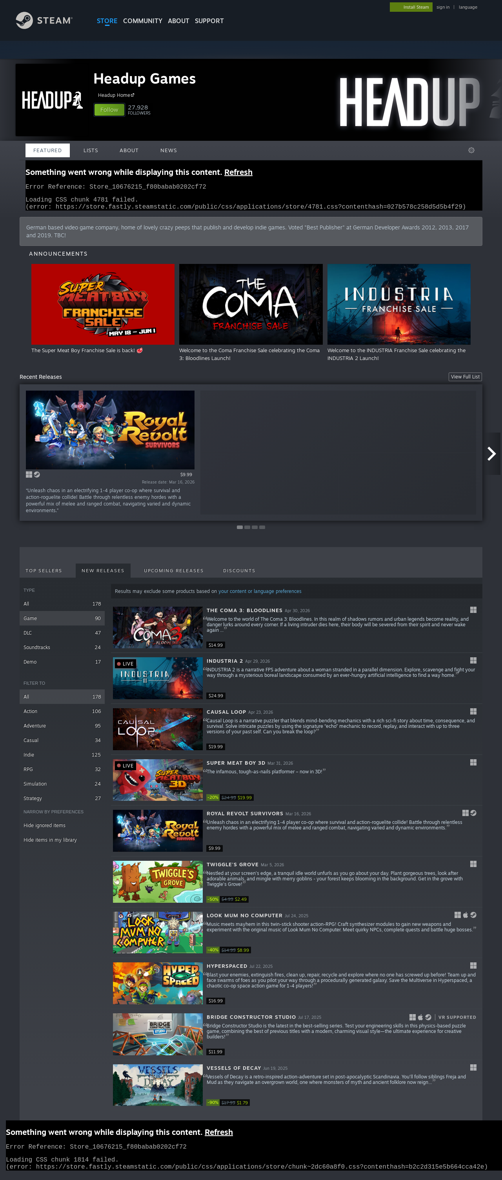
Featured (47, 150)
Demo (62, 666)
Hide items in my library (50, 844)
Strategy (62, 803)
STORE (107, 21)
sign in (443, 7)
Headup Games (144, 78)
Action (62, 716)
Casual (62, 745)
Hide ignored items (44, 830)
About (178, 21)
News (168, 150)
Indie (62, 759)
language (468, 7)
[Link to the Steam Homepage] (50, 27)
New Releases (103, 575)
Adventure (62, 730)
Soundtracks (62, 652)
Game (62, 623)
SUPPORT (209, 21)
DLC (62, 637)
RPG (62, 774)
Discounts (239, 575)
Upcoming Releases (174, 575)
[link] (230, 802)
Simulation (62, 788)
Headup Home (117, 95)
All (62, 608)
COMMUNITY (142, 21)
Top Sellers (43, 575)
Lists (91, 150)
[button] (109, 110)
